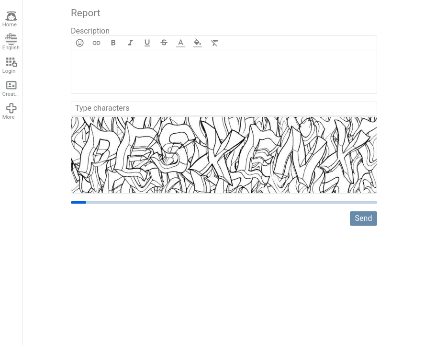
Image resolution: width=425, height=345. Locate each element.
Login (10, 65)
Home (10, 19)
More (10, 111)
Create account (12, 88)
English (11, 42)
